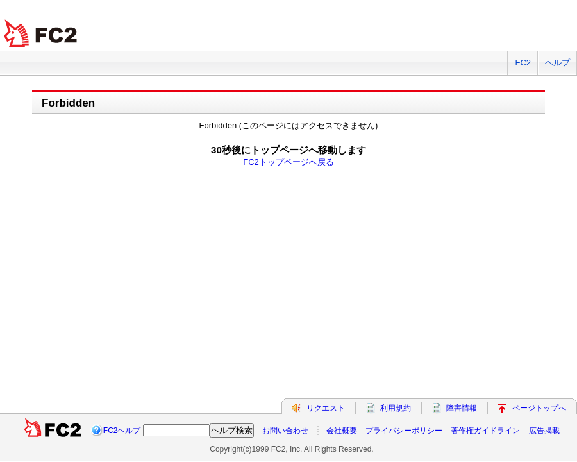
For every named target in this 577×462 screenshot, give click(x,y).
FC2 (523, 62)
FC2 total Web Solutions (41, 33)
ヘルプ (557, 62)
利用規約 (395, 408)
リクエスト (325, 408)
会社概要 (341, 430)
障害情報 (461, 408)
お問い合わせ (285, 430)
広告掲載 (544, 430)
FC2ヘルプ (122, 430)
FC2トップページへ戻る (288, 162)
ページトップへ (539, 408)
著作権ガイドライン (485, 430)
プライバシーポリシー (403, 430)
